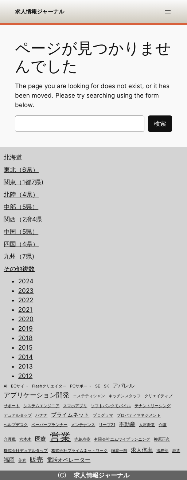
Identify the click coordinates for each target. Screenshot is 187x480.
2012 (25, 375)
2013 (25, 366)
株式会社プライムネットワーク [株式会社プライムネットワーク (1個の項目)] (79, 450)
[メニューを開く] (167, 11)
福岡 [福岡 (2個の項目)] (9, 460)
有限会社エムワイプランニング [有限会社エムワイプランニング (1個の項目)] (122, 439)
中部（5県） (21, 207)
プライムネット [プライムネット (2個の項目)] (70, 415)
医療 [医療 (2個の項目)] (40, 439)
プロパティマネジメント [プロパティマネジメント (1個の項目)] (139, 415)
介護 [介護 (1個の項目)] (163, 424)
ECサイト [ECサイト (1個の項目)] (19, 386)
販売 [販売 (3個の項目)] (36, 459)
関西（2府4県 (23, 219)
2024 (26, 281)
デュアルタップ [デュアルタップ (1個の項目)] (18, 415)
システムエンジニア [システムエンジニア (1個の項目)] (41, 406)
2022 (25, 300)
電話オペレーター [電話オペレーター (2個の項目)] (68, 460)
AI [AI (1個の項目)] (5, 386)
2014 (25, 357)
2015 (25, 347)
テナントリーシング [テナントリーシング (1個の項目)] (153, 406)
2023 (26, 290)
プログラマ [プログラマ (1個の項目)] (103, 415)
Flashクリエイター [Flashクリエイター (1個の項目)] (49, 386)
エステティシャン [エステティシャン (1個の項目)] (89, 396)
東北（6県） (21, 169)
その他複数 (19, 268)
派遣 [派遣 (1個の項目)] (176, 450)
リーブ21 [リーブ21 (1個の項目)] (107, 424)
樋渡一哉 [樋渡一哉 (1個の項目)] (119, 450)
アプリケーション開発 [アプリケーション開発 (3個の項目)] (36, 395)
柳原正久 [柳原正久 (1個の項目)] (162, 439)
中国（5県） (21, 231)
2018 (25, 338)
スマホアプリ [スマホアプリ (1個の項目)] (75, 406)
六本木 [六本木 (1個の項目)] (25, 439)
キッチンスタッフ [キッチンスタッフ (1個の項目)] (125, 396)
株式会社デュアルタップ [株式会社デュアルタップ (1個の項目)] (26, 450)
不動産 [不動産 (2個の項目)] (127, 424)
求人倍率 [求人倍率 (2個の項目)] (142, 450)
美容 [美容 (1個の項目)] (22, 460)
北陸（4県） (21, 194)
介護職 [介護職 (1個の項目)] (10, 439)
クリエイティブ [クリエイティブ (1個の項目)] (158, 396)
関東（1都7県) (23, 182)
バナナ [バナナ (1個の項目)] (41, 415)
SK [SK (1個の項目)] (106, 386)
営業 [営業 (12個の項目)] (60, 436)
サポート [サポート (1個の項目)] (12, 406)
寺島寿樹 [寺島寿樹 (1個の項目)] (82, 439)
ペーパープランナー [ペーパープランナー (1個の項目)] (49, 424)
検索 (160, 123)
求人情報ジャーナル (39, 11)
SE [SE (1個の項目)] (97, 386)
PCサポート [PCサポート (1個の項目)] (80, 386)
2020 (26, 319)
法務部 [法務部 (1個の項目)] (162, 450)
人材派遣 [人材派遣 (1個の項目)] (147, 424)
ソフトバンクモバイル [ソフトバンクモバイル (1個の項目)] (111, 406)
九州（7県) (19, 256)
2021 (25, 309)
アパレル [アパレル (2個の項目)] (124, 385)
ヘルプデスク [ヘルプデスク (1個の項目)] (16, 424)
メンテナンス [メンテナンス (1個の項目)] (83, 424)
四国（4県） (21, 244)
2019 (25, 328)
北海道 (13, 157)
